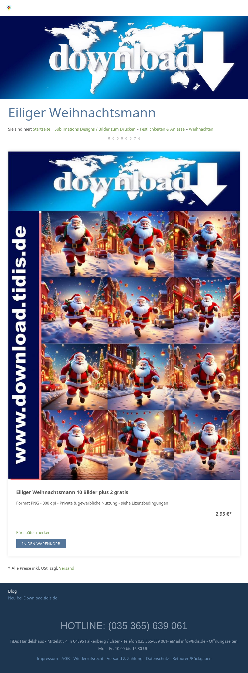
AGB (66, 658)
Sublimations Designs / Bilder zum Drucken (95, 129)
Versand (66, 568)
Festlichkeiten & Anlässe (162, 129)
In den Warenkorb (41, 543)
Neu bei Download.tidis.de (32, 598)
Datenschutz (157, 658)
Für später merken (33, 532)
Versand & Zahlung (125, 658)
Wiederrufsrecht (88, 658)
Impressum (47, 658)
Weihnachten (201, 129)
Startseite (41, 129)
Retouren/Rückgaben (192, 658)
